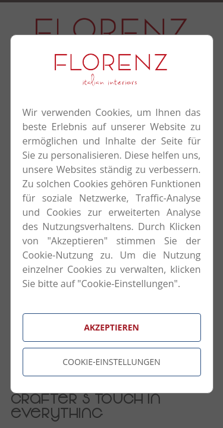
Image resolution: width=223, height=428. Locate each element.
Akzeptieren (111, 327)
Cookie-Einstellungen (111, 361)
